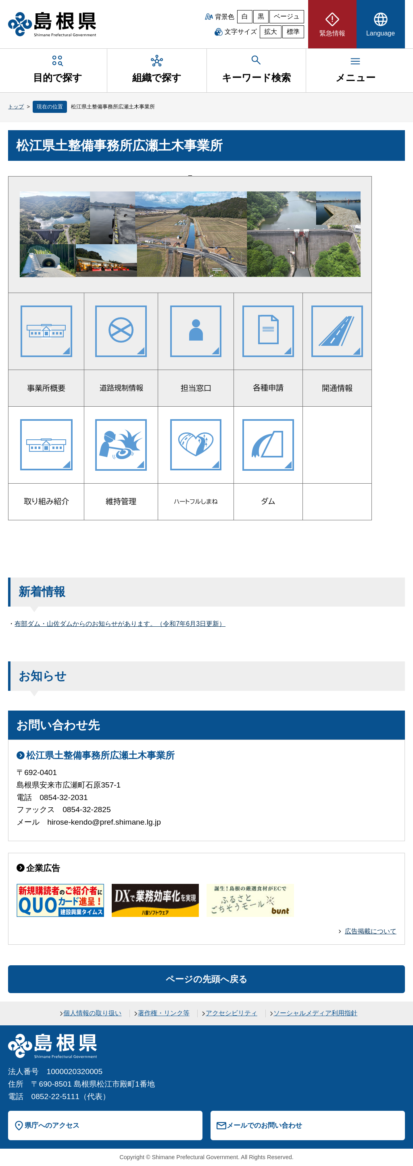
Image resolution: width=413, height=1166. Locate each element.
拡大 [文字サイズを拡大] (270, 31)
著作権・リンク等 (164, 1013)
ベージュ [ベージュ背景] (287, 16)
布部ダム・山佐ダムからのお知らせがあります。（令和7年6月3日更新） (120, 623)
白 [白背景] (245, 16)
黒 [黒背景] (261, 16)
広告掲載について (370, 931)
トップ (16, 107)
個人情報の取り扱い (92, 1013)
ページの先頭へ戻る (207, 979)
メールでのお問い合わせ (264, 1125)
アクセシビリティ (231, 1013)
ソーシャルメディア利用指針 (315, 1013)
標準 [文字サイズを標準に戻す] (293, 31)
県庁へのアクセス (52, 1125)
